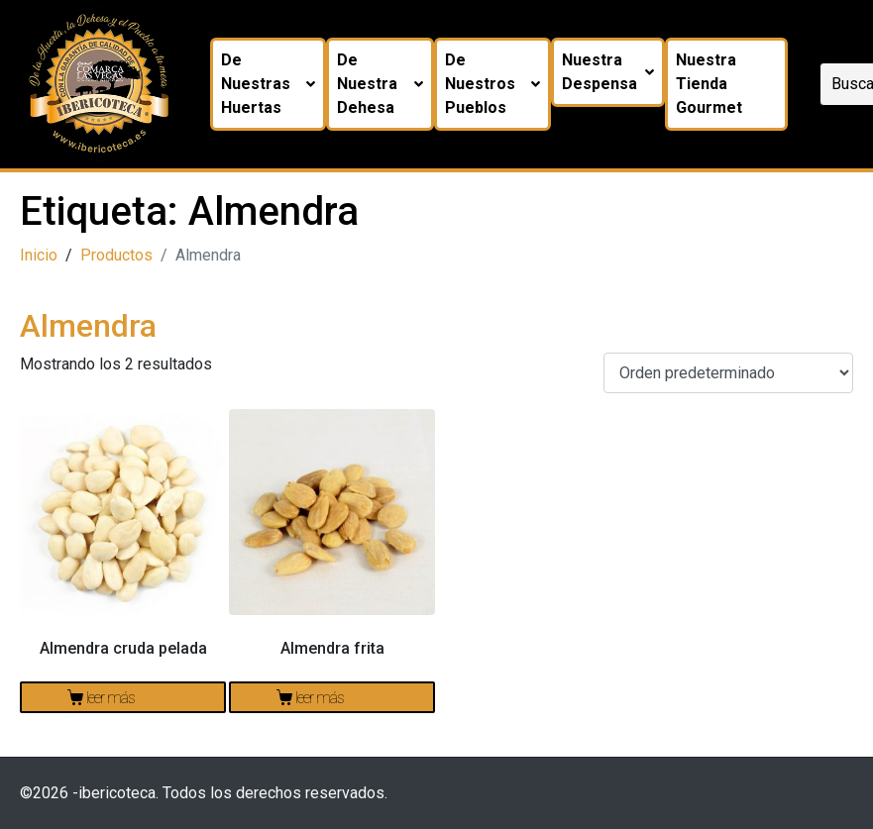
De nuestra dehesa (380, 84)
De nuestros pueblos (492, 84)
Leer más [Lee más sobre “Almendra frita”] (319, 697)
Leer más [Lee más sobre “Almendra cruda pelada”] (110, 697)
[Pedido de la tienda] (728, 373)
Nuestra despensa (608, 72)
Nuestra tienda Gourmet (709, 84)
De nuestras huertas (268, 84)
